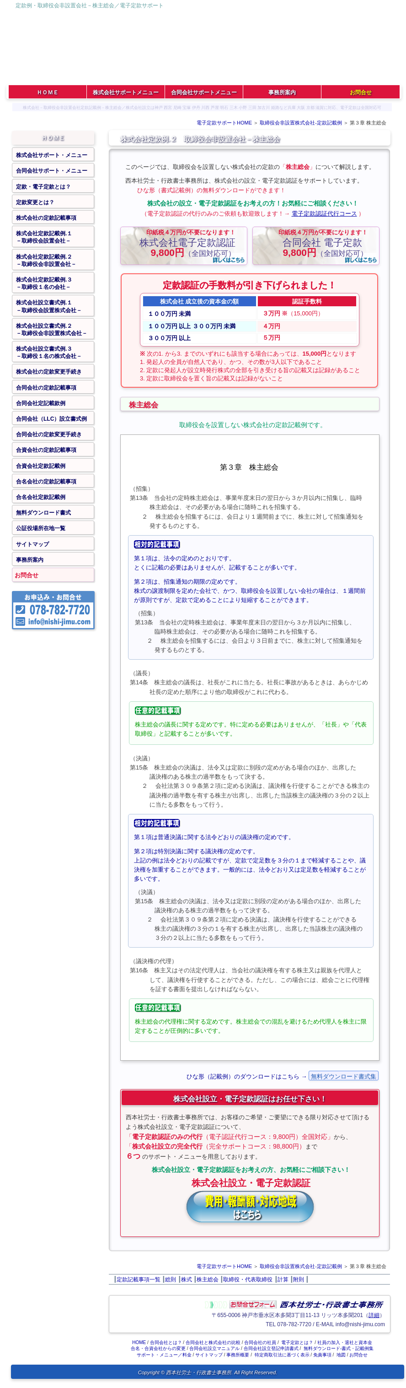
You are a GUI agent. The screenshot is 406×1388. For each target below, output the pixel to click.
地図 (341, 1354)
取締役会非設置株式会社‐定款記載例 (301, 122)
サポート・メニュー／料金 (164, 1354)
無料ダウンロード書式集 (343, 1076)
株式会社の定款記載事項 (46, 218)
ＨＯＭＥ (53, 138)
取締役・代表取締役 (247, 1279)
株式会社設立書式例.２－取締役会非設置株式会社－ (51, 329)
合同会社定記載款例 (40, 403)
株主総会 (208, 1279)
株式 (186, 1279)
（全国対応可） (187, 243)
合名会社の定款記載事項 (46, 481)
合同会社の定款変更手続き (49, 434)
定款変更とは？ (35, 202)
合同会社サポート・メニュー (51, 171)
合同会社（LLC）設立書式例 (51, 419)
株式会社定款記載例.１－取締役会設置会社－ (44, 237)
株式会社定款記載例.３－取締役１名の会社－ (44, 283)
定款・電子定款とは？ (43, 187)
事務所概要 (237, 1354)
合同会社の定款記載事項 (46, 388)
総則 (170, 1279)
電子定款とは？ (297, 1342)
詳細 (374, 1315)
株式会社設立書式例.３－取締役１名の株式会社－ (49, 352)
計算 (283, 1279)
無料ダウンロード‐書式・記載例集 (339, 1348)
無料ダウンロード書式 (43, 513)
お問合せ (26, 575)
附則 (298, 1279)
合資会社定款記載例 (40, 466)
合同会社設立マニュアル (214, 1348)
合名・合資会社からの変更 (158, 1348)
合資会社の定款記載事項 (46, 450)
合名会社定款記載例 (40, 497)
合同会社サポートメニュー (204, 92)
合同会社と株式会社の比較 (213, 1342)
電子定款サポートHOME (224, 122)
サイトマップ (32, 544)
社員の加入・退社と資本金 (344, 1342)
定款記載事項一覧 (138, 1279)
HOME (139, 1342)
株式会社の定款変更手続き (49, 372)
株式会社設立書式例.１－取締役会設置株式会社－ (49, 306)
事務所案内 (29, 560)
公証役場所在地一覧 (40, 528)
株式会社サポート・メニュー (51, 155)
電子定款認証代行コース (324, 213)
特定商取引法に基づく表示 (282, 1354)
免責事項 (322, 1354)
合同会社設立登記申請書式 (271, 1348)
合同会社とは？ (166, 1342)
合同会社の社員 (260, 1342)
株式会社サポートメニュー (126, 92)
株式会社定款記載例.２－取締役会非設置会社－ (46, 260)
